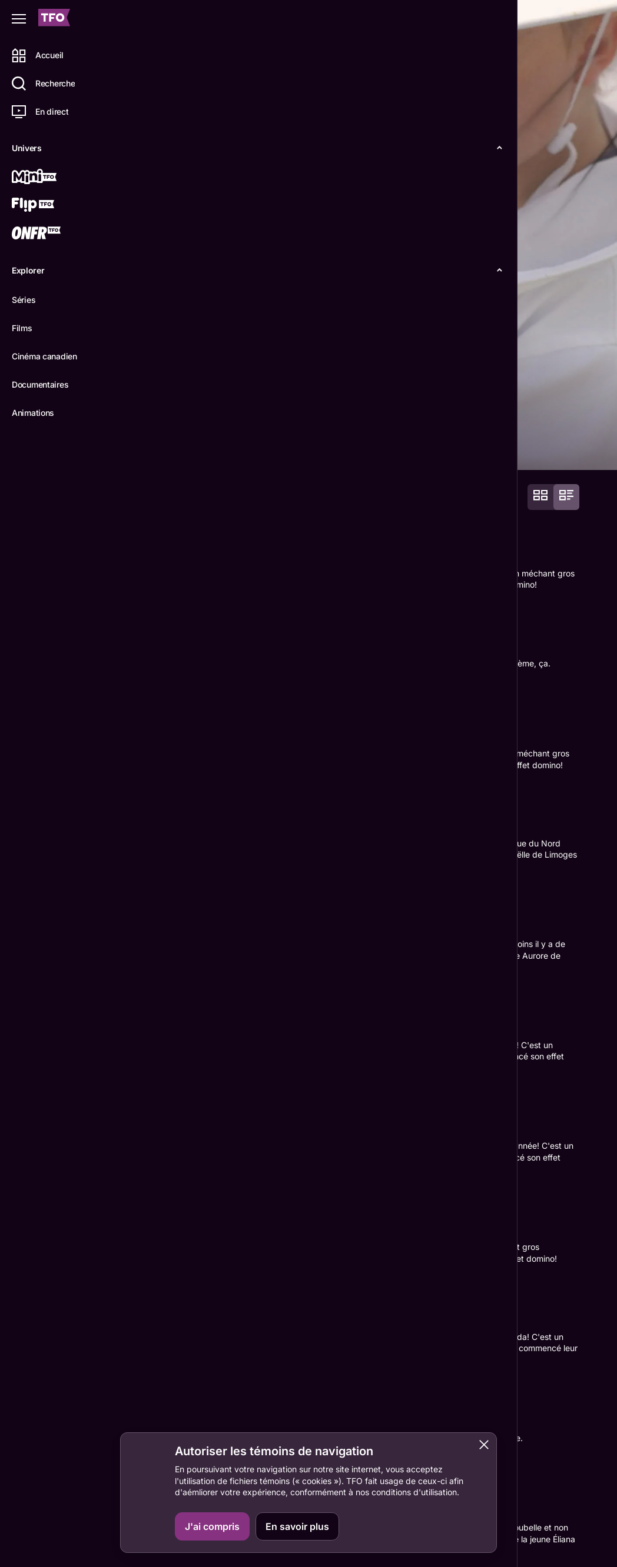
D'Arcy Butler (173, 1357)
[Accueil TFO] (54, 19)
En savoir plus (297, 1526)
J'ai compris (212, 1526)
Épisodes (218, 451)
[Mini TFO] (51, 177)
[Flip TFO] (51, 206)
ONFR (559, 1547)
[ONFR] (51, 234)
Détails (162, 451)
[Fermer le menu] (19, 19)
